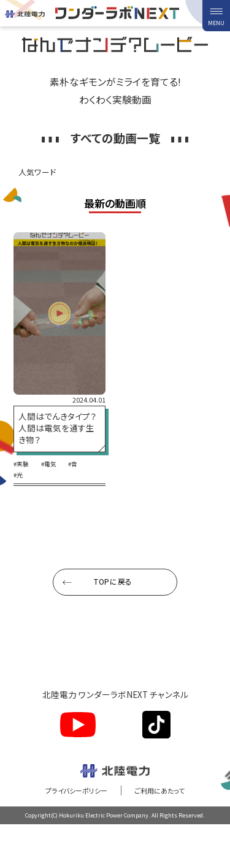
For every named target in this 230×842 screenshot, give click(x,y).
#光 (18, 487)
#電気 (52, 476)
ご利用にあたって (163, 802)
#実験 (22, 476)
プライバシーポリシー (72, 802)
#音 (79, 476)
